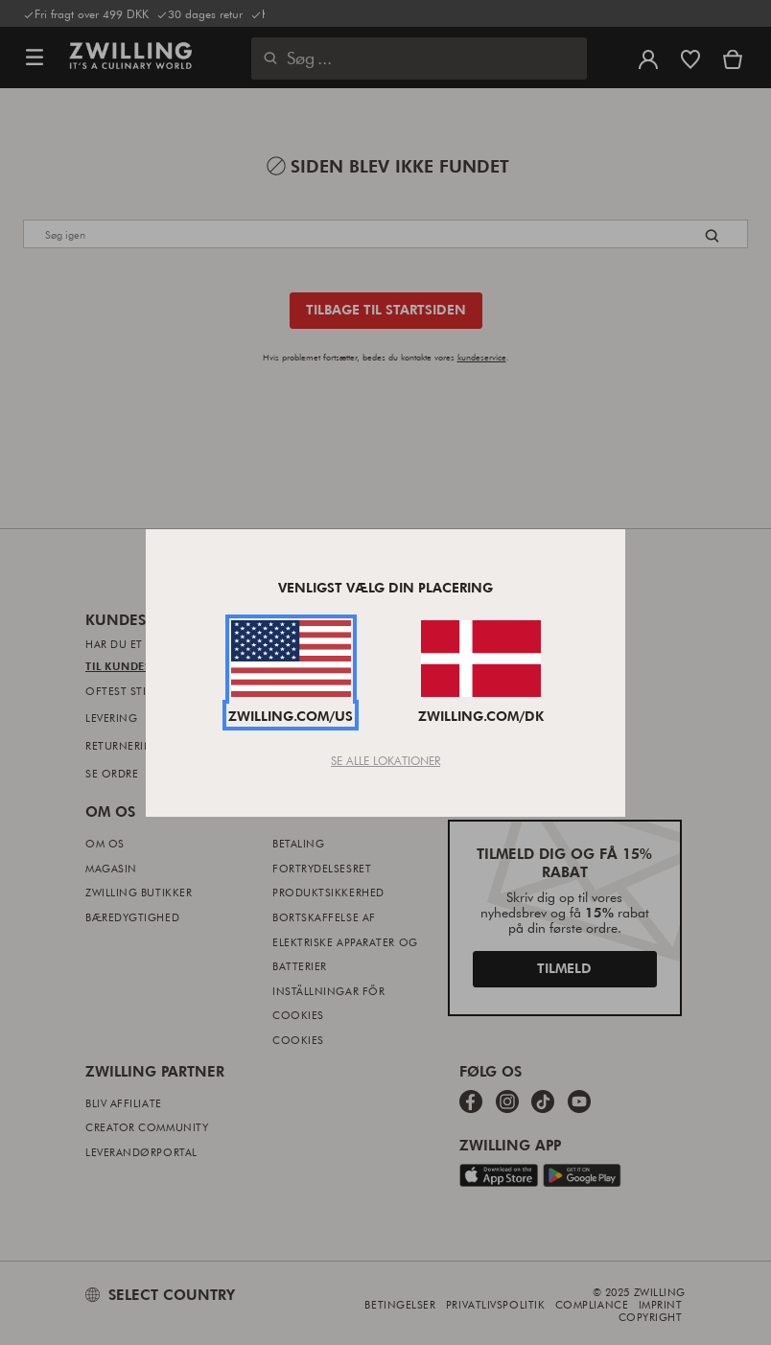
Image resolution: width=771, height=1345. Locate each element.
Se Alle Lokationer (385, 760)
